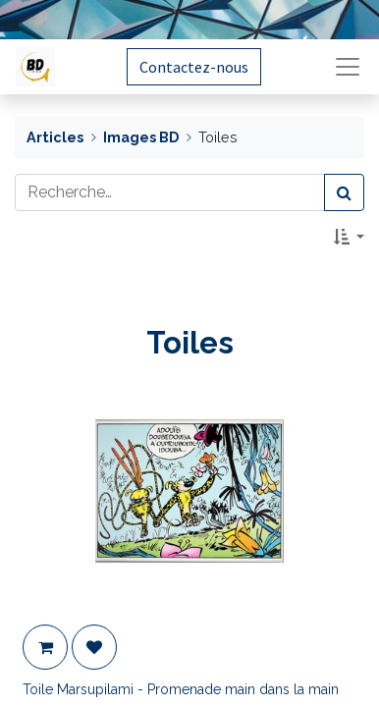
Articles (55, 137)
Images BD (141, 137)
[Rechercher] (344, 192)
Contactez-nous (193, 67)
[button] (349, 236)
